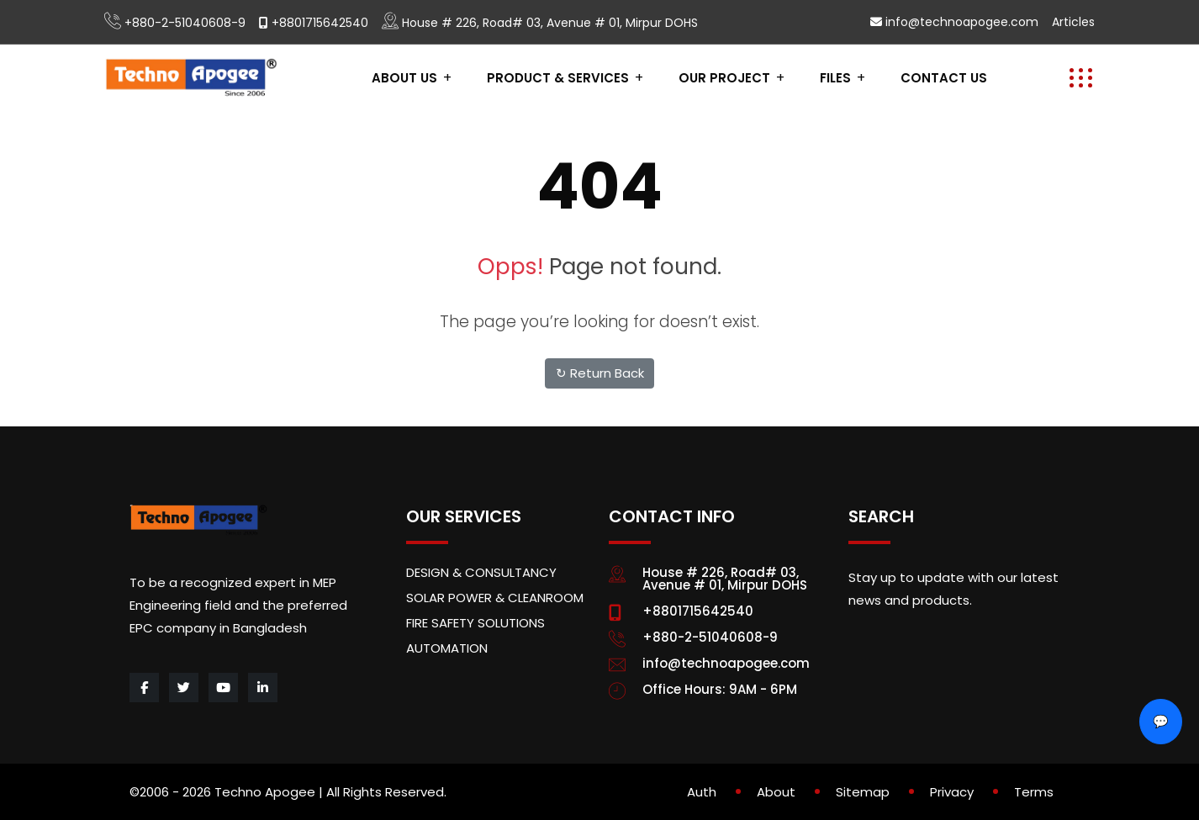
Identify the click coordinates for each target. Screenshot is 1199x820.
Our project (724, 78)
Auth (701, 792)
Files (835, 78)
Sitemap (863, 792)
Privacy (952, 792)
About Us (404, 78)
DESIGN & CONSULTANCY (481, 572)
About (776, 792)
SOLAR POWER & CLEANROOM (495, 597)
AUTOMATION (447, 648)
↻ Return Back (600, 373)
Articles (1073, 21)
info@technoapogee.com (961, 21)
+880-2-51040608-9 (185, 22)
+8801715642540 (320, 22)
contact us (944, 78)
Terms (1034, 792)
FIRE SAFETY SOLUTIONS (475, 623)
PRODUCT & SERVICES (558, 78)
